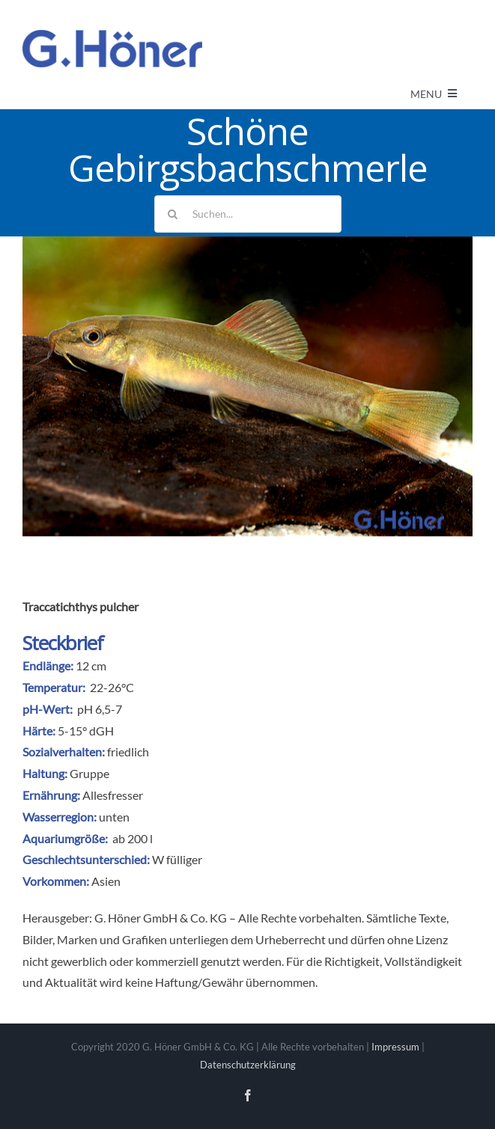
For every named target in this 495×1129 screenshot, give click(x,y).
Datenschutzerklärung (248, 1065)
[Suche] (173, 214)
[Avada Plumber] (112, 35)
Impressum (395, 1047)
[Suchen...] (247, 214)
